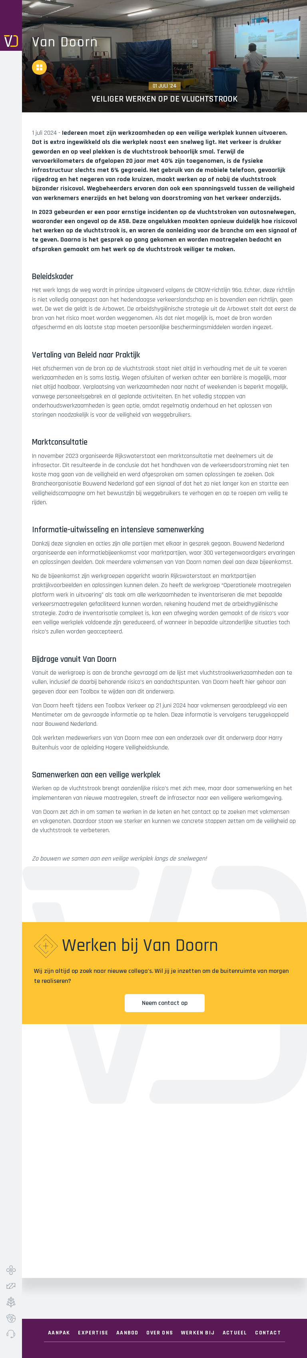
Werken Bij (198, 1332)
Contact (268, 1332)
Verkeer (11, 1286)
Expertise (93, 1332)
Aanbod (127, 1332)
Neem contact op (164, 1003)
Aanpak (59, 1332)
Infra (11, 1270)
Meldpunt (11, 1334)
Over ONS (159, 1332)
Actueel (235, 1332)
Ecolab (11, 1318)
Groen (11, 1302)
